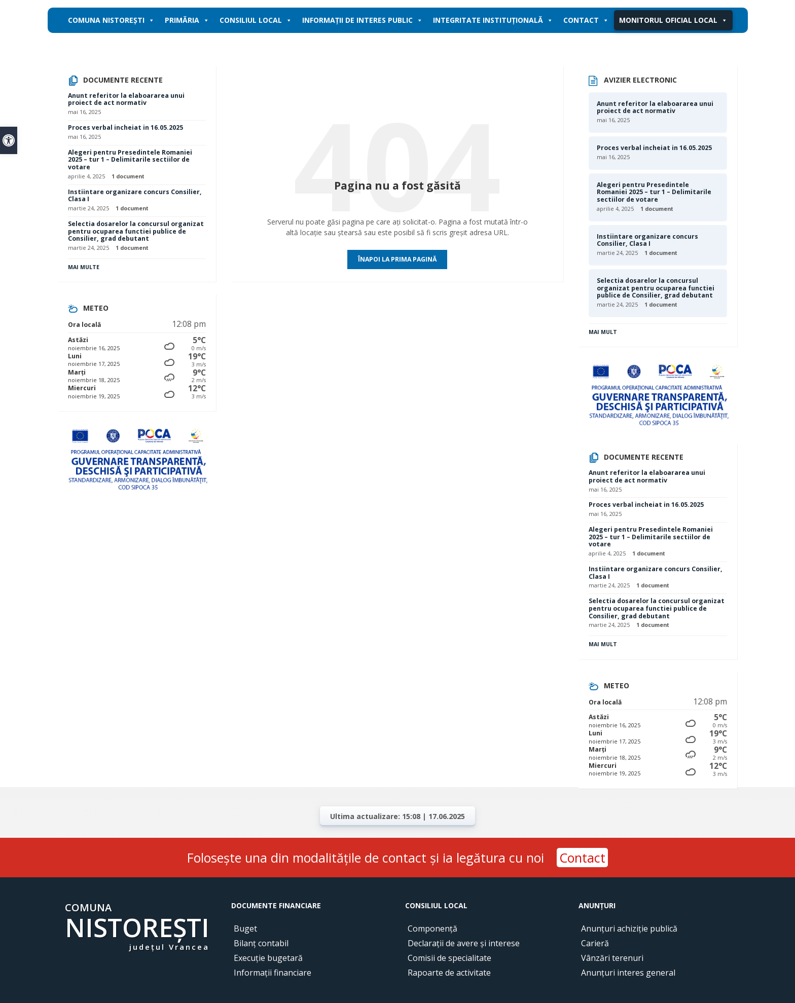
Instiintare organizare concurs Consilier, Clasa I (135, 196)
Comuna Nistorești (111, 20)
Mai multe (83, 267)
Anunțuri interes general (628, 972)
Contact (586, 20)
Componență (432, 928)
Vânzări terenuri (612, 957)
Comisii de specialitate (449, 957)
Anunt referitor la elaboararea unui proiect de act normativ (126, 99)
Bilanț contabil (261, 943)
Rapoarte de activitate (449, 972)
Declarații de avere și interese (464, 943)
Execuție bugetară (268, 957)
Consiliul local (256, 20)
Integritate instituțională (493, 20)
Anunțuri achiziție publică (629, 928)
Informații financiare (272, 972)
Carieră (595, 943)
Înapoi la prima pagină (397, 259)
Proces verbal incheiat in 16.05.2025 (125, 127)
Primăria (187, 20)
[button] (8, 140)
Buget (245, 928)
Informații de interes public (362, 20)
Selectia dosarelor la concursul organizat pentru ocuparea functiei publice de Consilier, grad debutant (136, 231)
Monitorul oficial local (673, 20)
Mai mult (603, 332)
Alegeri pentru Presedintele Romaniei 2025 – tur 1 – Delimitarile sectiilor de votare (130, 159)
